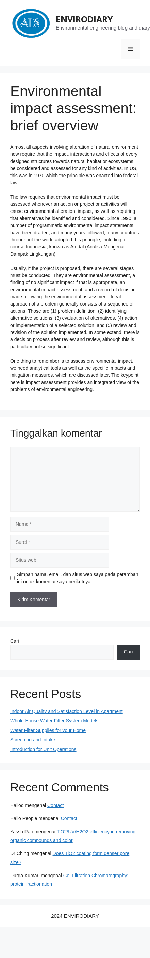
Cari (14, 641)
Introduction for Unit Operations (43, 749)
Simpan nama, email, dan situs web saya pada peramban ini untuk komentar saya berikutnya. (77, 578)
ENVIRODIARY (84, 19)
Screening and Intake (32, 739)
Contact (55, 805)
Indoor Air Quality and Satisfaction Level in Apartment (66, 711)
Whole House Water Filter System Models (54, 720)
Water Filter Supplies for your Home (48, 730)
